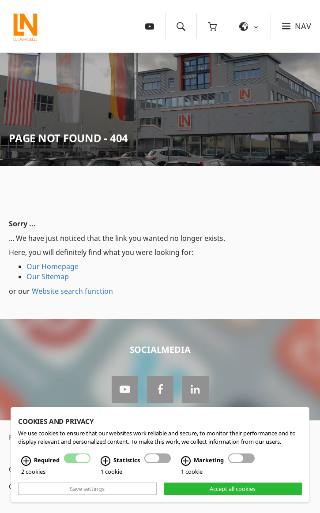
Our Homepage (52, 266)
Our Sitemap (47, 276)
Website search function (72, 291)
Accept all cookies (233, 489)
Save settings (87, 489)
